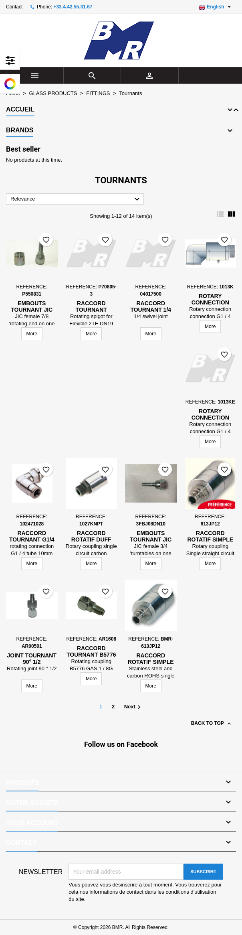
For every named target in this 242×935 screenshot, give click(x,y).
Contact (14, 7)
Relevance (76, 199)
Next (133, 707)
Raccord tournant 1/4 (150, 306)
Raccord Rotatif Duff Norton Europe (91, 539)
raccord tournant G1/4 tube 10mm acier (31, 539)
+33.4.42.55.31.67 (72, 7)
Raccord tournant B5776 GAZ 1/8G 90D (91, 654)
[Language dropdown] (216, 7)
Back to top (211, 723)
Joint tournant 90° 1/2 (31, 658)
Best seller (23, 149)
